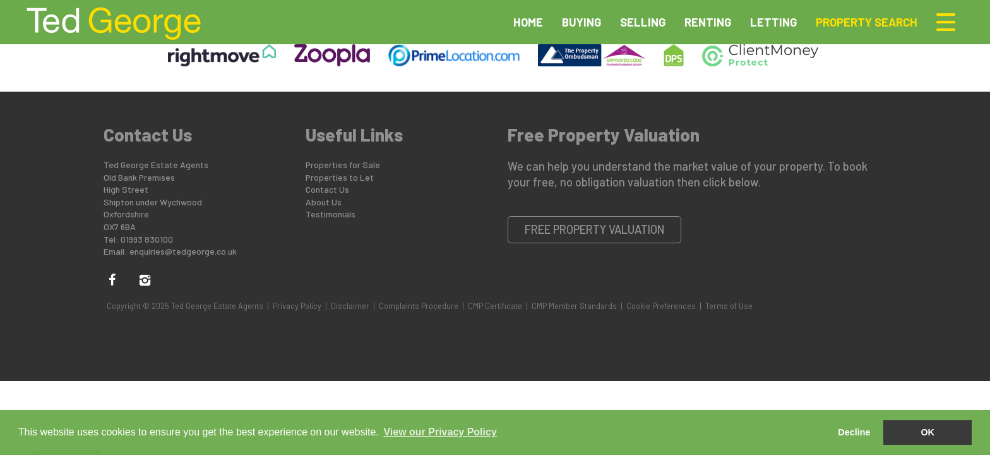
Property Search (866, 22)
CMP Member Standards (574, 306)
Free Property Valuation (595, 229)
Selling (642, 22)
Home (528, 22)
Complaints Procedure (418, 306)
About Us (324, 202)
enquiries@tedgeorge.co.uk (183, 251)
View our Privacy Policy (439, 432)
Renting (707, 22)
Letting (773, 22)
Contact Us (327, 189)
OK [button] (927, 432)
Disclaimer (350, 306)
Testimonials (330, 214)
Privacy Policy (297, 306)
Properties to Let (340, 177)
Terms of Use (729, 306)
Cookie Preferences (661, 306)
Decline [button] (854, 432)
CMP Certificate (495, 306)
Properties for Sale (343, 164)
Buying (581, 22)
